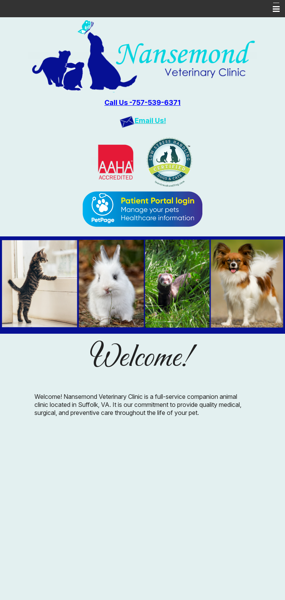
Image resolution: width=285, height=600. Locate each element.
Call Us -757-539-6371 (142, 102)
